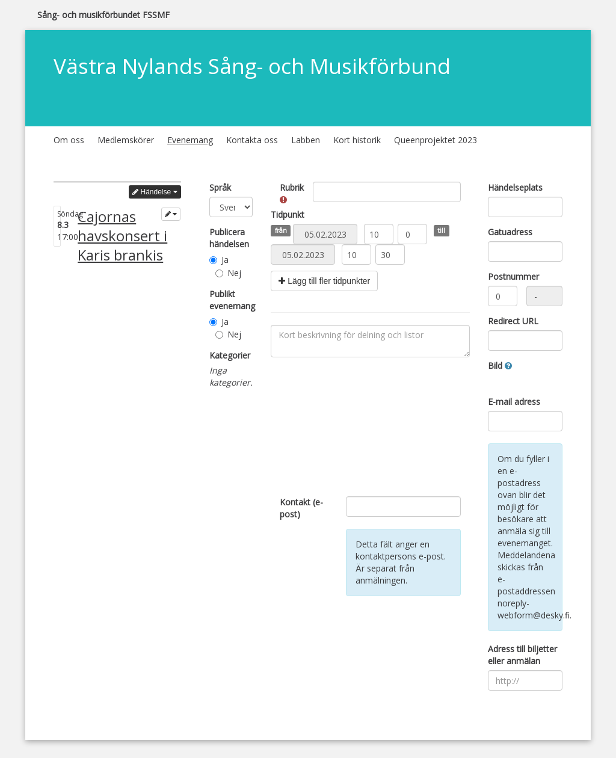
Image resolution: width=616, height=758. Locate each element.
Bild (500, 365)
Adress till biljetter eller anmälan (522, 655)
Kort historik (357, 140)
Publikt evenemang (231, 300)
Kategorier (229, 355)
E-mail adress (514, 401)
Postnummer (513, 276)
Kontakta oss (252, 140)
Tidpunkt (287, 214)
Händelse (154, 192)
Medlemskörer (125, 140)
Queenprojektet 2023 (435, 140)
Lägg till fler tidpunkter (324, 281)
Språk (220, 187)
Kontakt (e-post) (301, 508)
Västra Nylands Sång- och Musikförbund (252, 66)
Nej (228, 273)
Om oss (69, 140)
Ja (219, 259)
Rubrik (292, 193)
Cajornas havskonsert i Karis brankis (122, 235)
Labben (305, 140)
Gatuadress (510, 232)
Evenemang (190, 140)
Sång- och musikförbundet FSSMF (103, 14)
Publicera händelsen (229, 238)
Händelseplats (515, 187)
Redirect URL (513, 321)
